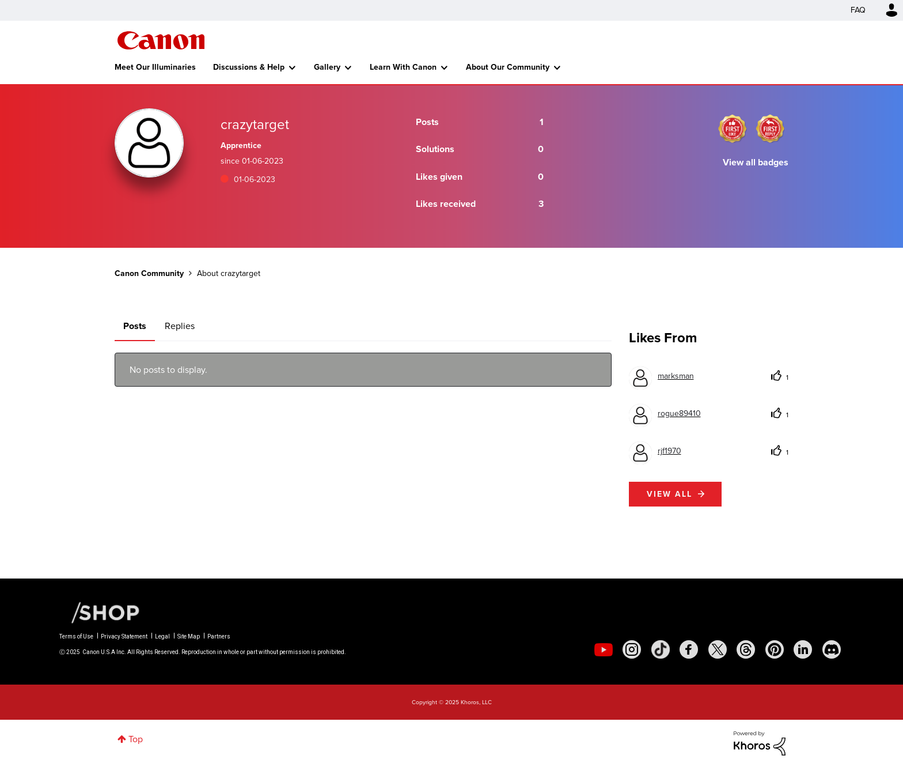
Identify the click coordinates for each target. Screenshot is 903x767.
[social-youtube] (603, 649)
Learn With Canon (403, 67)
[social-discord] (831, 649)
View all (669, 494)
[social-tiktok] (660, 649)
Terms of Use (76, 636)
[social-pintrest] (774, 649)
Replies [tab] (180, 326)
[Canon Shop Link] (99, 612)
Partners (218, 636)
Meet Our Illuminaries (155, 67)
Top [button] (135, 739)
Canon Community (160, 40)
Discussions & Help (248, 67)
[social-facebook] (689, 649)
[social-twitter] (717, 649)
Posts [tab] (134, 326)
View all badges (755, 162)
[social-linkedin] (803, 649)
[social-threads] (746, 649)
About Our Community (507, 67)
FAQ (858, 10)
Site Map (188, 636)
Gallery (327, 67)
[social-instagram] (632, 649)
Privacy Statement (124, 636)
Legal (162, 636)
